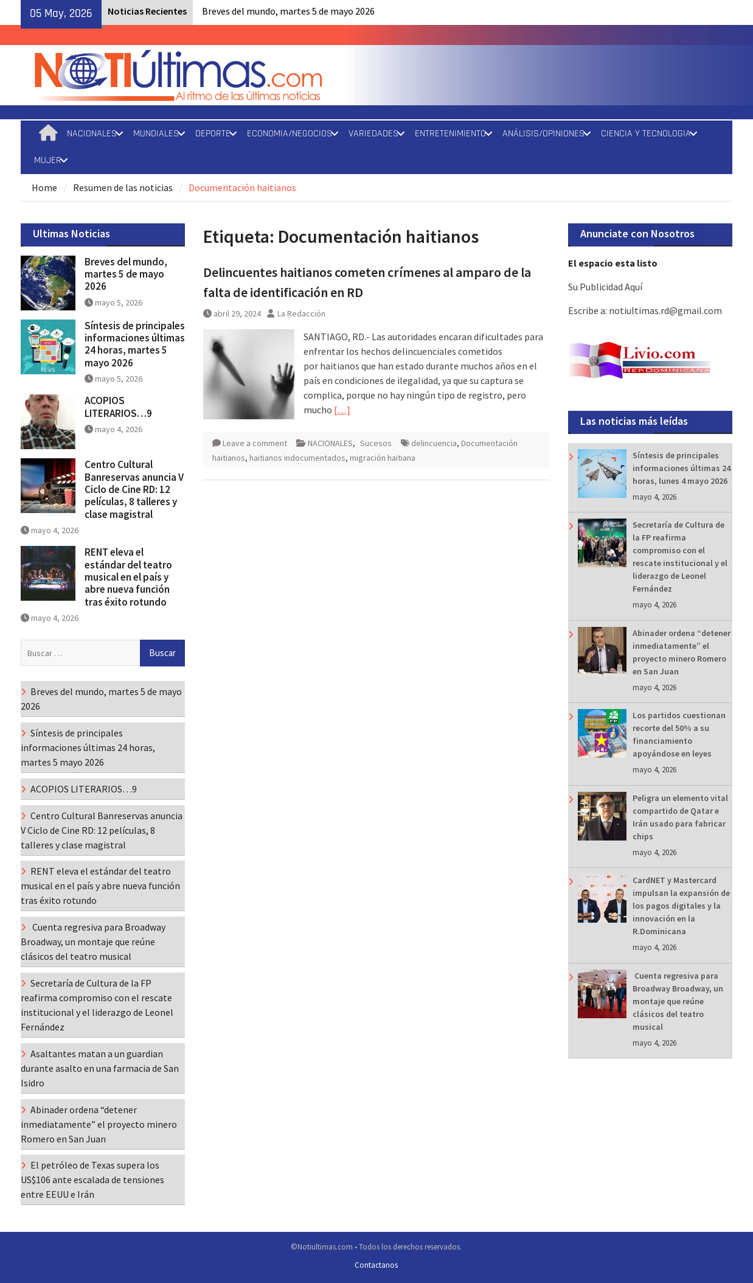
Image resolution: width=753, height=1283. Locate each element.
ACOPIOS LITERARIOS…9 (118, 406)
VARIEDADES (373, 133)
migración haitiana (382, 457)
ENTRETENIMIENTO (450, 133)
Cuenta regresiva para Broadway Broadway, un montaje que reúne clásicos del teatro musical (678, 1001)
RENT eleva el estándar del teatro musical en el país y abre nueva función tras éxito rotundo (128, 577)
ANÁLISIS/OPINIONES (543, 133)
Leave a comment (255, 443)
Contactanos (376, 1265)
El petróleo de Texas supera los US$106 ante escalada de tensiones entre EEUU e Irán (92, 1179)
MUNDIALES (156, 133)
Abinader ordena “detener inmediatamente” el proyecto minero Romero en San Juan (99, 1124)
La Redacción (301, 313)
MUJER (47, 160)
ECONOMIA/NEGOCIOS (289, 133)
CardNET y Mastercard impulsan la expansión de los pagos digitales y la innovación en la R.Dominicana (681, 906)
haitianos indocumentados (297, 457)
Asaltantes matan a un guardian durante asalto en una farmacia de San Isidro (100, 1068)
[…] (342, 410)
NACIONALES (92, 133)
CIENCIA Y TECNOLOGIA (646, 133)
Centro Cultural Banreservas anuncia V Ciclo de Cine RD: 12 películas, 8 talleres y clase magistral (134, 489)
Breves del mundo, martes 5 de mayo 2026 (288, 11)
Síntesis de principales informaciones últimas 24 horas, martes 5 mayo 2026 (135, 344)
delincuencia (434, 443)
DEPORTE (213, 133)
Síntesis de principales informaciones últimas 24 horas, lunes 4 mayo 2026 (681, 468)
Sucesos (376, 443)
